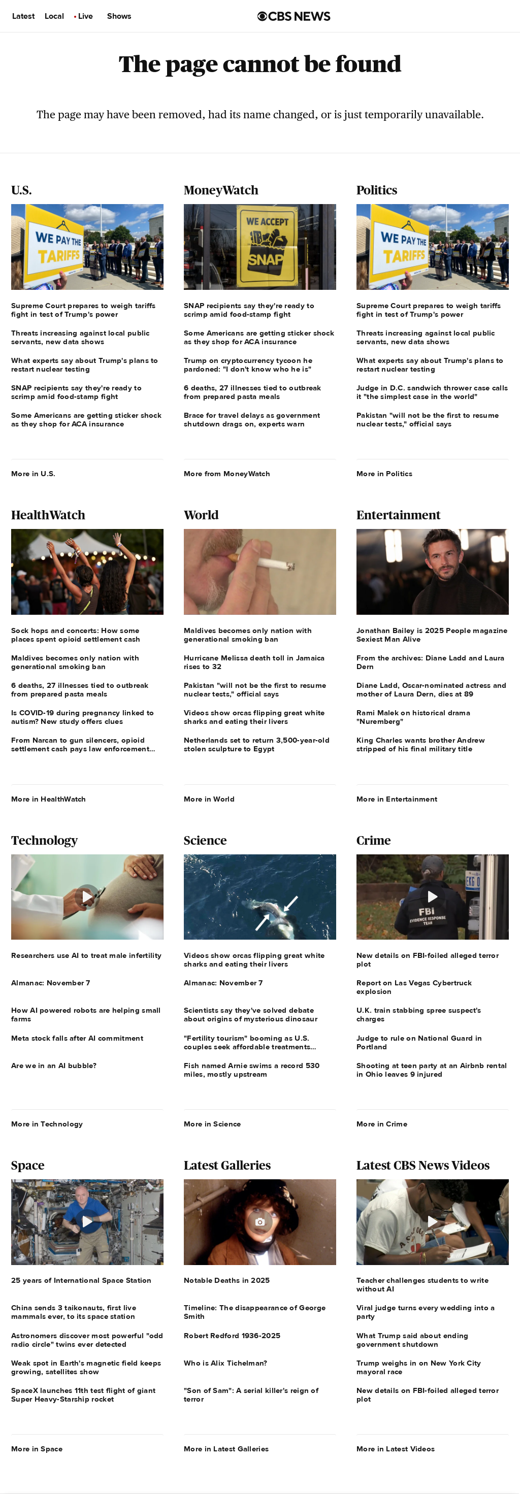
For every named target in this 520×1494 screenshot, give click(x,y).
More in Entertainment (396, 799)
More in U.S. (33, 473)
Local (54, 16)
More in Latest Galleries (226, 1448)
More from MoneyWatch (227, 473)
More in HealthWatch (48, 799)
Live (85, 16)
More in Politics (384, 473)
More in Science (212, 1123)
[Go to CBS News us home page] (294, 16)
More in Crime (381, 1123)
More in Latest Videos (395, 1448)
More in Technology (47, 1123)
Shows (119, 16)
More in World (209, 799)
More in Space (36, 1448)
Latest (23, 16)
